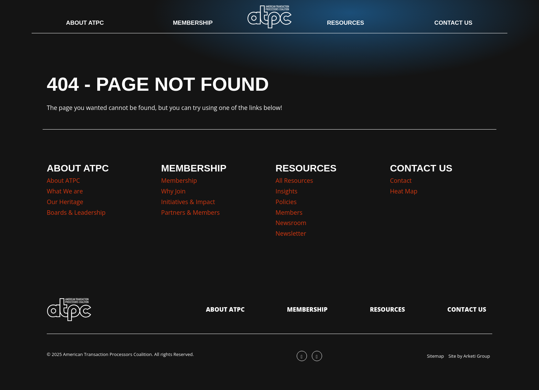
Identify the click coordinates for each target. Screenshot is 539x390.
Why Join (173, 191)
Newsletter (291, 233)
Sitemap (435, 356)
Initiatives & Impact (188, 201)
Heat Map (403, 191)
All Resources (294, 180)
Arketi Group (476, 356)
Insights (287, 191)
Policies (286, 201)
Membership (194, 23)
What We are (65, 191)
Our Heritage (65, 201)
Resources (344, 23)
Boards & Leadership (76, 212)
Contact (400, 180)
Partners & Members (190, 212)
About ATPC (88, 23)
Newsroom (291, 222)
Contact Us (449, 23)
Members (289, 212)
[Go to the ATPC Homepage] (269, 16)
